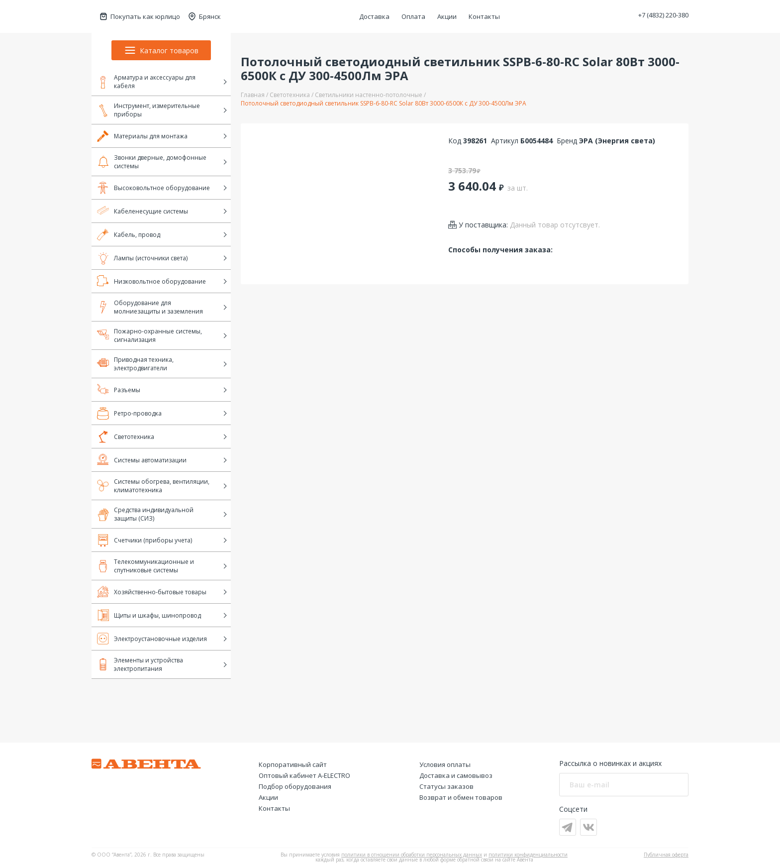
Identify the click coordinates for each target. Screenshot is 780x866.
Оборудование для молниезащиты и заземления (150, 307)
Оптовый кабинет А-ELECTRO (304, 775)
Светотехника (125, 436)
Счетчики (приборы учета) (144, 540)
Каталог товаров (161, 50)
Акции (447, 16)
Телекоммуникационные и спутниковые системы (145, 565)
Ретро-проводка (129, 413)
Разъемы (118, 390)
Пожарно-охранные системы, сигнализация (149, 335)
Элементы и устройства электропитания (140, 664)
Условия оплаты (445, 764)
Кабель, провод (128, 234)
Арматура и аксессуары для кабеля (146, 81)
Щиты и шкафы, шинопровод (149, 615)
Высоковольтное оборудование (153, 188)
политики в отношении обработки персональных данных (411, 854)
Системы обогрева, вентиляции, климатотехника (153, 485)
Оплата (413, 16)
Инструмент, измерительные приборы (148, 110)
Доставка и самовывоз (455, 775)
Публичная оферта (666, 854)
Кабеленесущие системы (142, 211)
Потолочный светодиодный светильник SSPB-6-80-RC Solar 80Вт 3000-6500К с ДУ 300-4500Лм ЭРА (383, 103)
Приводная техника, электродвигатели (135, 363)
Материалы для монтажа (142, 136)
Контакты (484, 16)
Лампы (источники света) (142, 258)
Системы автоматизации (142, 460)
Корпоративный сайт (293, 764)
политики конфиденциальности (528, 854)
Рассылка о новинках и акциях (610, 763)
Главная (253, 95)
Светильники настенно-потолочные (368, 95)
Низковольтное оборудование (151, 281)
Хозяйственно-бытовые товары (151, 592)
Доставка (374, 16)
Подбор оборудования (295, 786)
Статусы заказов (446, 786)
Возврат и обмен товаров (460, 797)
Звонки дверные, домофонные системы (151, 161)
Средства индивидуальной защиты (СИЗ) (145, 514)
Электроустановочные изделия (152, 639)
